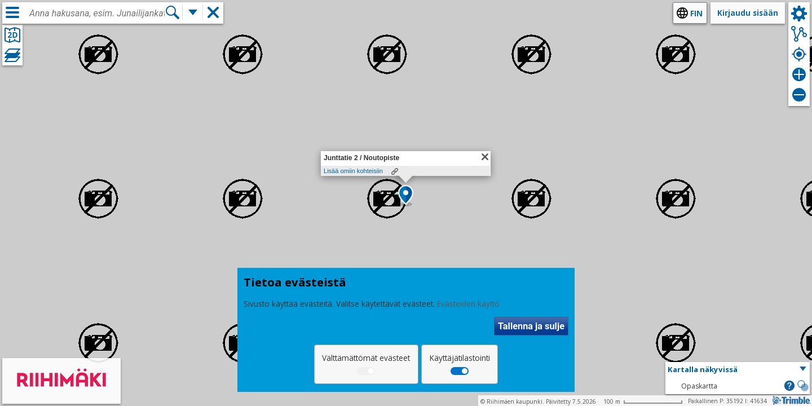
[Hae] (173, 12)
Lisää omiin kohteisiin (353, 170)
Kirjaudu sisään (747, 12)
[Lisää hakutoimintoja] (193, 12)
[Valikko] (12, 12)
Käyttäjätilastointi (460, 357)
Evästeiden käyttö (468, 303)
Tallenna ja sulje (531, 326)
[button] (405, 195)
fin (696, 13)
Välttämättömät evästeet (366, 357)
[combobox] (97, 13)
